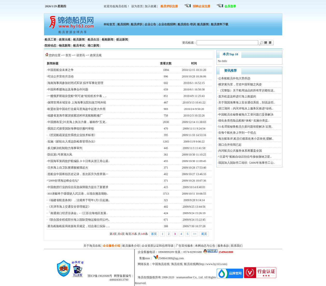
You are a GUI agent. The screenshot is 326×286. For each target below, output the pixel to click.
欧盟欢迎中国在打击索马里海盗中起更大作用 (76, 109)
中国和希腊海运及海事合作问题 (68, 89)
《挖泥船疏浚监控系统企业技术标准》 (72, 135)
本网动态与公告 (205, 245)
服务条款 (223, 245)
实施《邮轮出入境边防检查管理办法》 (72, 141)
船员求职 (136, 24)
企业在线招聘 (167, 24)
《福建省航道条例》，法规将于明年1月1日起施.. (79, 200)
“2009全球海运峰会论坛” (63, 180)
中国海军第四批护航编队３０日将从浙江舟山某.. (79, 161)
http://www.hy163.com (213, 264)
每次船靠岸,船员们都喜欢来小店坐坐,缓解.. (245, 138)
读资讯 (80, 55)
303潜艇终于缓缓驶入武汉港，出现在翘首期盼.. (78, 193)
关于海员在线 (92, 245)
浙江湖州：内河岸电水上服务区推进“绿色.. (245, 108)
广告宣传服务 (184, 245)
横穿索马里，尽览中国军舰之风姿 (240, 84)
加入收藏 (150, 6)
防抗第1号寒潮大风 (60, 154)
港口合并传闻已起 (230, 144)
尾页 (204, 234)
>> (194, 234)
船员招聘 (123, 24)
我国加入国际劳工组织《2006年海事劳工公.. (246, 162)
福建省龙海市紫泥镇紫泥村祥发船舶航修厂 (75, 115)
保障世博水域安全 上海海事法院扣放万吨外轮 (77, 102)
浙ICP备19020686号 (100, 276)
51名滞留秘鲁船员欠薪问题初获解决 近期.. (245, 126)
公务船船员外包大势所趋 (234, 78)
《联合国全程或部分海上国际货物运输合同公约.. (79, 219)
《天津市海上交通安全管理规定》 (69, 206)
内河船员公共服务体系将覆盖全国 (240, 150)
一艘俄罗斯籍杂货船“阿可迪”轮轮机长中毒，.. (77, 96)
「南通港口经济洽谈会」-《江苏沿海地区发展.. (78, 213)
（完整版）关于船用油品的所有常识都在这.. (246, 90)
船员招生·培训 (187, 24)
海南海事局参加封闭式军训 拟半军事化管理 (75, 83)
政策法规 (96, 55)
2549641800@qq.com (171, 258)
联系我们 (237, 245)
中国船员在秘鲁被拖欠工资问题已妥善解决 (245, 114)
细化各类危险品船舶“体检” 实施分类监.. (244, 120)
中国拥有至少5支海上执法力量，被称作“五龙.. (77, 122)
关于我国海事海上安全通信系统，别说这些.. (246, 102)
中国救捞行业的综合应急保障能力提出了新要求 (78, 187)
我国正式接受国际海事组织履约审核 (71, 128)
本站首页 (109, 24)
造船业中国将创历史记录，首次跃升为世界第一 (78, 174)
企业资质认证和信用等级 (157, 245)
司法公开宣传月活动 (61, 76)
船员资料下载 (219, 24)
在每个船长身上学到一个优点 (237, 132)
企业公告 (150, 24)
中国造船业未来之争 (61, 70)
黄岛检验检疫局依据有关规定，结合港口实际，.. (79, 226)
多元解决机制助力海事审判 (65, 148)
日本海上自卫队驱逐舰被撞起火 (68, 167)
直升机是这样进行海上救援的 (237, 96)
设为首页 (137, 6)
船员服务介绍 (131, 245)
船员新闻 (203, 24)
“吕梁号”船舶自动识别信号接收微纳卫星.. (245, 156)
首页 (68, 55)
